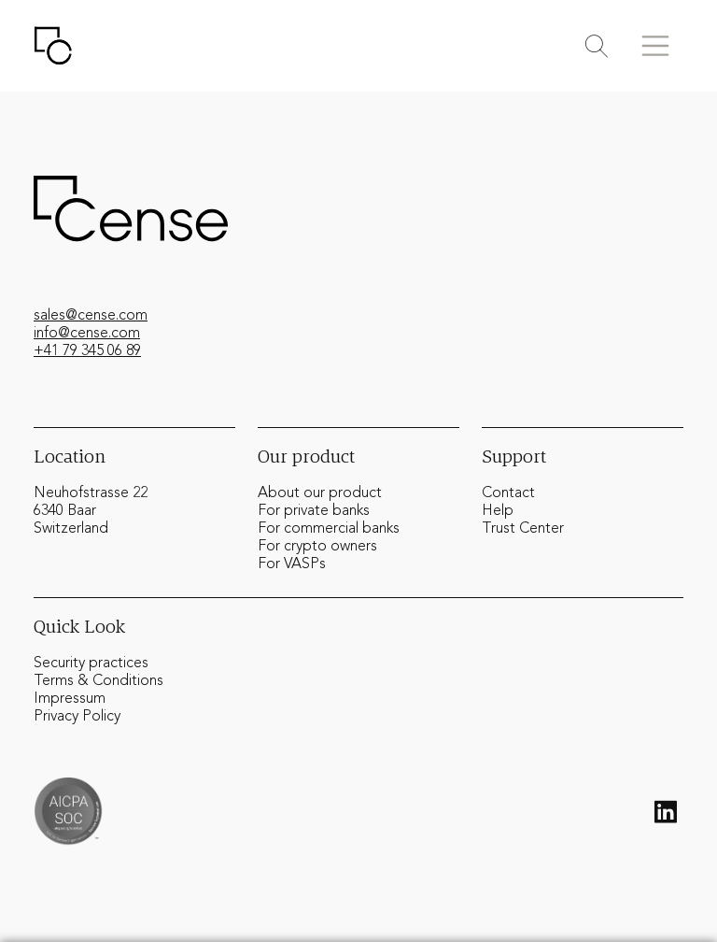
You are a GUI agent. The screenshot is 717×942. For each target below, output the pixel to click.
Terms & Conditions (98, 681)
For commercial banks (329, 528)
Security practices (91, 663)
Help (497, 511)
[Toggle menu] (655, 45)
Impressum (69, 699)
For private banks (314, 511)
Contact (508, 493)
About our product (320, 493)
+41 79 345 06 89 (87, 351)
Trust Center (523, 528)
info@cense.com (87, 333)
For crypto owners (317, 546)
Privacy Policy (77, 716)
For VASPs (292, 564)
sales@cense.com (91, 315)
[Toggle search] (596, 46)
